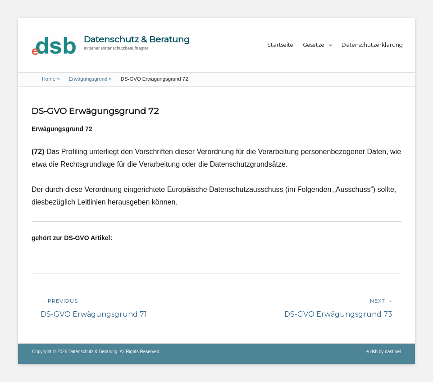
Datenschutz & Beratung (137, 39)
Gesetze (313, 44)
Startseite (280, 44)
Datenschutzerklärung (372, 44)
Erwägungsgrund (89, 79)
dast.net (393, 351)
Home (51, 79)
